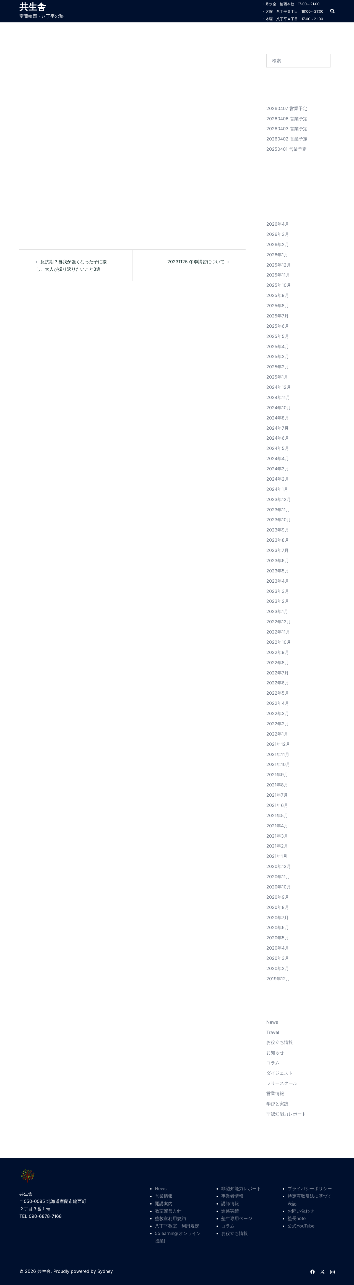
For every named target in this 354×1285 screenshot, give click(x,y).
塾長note (297, 1218)
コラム (273, 1062)
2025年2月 (277, 366)
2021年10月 (278, 764)
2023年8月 (277, 540)
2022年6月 (277, 682)
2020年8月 (277, 907)
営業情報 (275, 1093)
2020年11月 (278, 876)
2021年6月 (277, 805)
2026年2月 (277, 244)
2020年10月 (278, 887)
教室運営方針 (168, 1211)
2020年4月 (277, 948)
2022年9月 (277, 652)
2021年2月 (277, 846)
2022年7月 (277, 673)
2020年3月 (277, 958)
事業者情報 (232, 1196)
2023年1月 (277, 611)
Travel (272, 1032)
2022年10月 (278, 642)
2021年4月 (277, 825)
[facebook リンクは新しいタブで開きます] (312, 1271)
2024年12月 (278, 387)
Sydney (105, 1271)
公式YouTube (301, 1226)
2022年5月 (277, 693)
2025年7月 (277, 316)
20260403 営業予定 (287, 128)
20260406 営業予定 (287, 118)
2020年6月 (277, 927)
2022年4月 (277, 703)
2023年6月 (277, 560)
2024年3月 (277, 468)
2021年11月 (277, 754)
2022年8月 (277, 662)
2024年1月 (277, 489)
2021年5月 (277, 815)
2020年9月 (277, 897)
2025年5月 (277, 336)
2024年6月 (277, 438)
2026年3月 (277, 234)
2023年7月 (277, 550)
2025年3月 (277, 356)
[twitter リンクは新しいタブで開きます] (322, 1271)
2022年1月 (277, 734)
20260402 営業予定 (287, 139)
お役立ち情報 (279, 1042)
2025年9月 (277, 295)
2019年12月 (278, 978)
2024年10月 (278, 407)
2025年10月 (278, 285)
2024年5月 (277, 448)
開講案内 (164, 1203)
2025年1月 (277, 377)
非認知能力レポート (286, 1114)
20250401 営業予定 (286, 149)
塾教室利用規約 (170, 1218)
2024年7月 (277, 428)
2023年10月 (278, 519)
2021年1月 (276, 856)
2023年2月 (277, 601)
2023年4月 (277, 581)
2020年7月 (277, 917)
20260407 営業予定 (286, 108)
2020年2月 (277, 968)
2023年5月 (277, 571)
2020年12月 (278, 866)
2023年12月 (278, 499)
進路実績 (230, 1211)
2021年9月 (277, 774)
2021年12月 (278, 744)
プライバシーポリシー (310, 1188)
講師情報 (230, 1203)
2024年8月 (277, 418)
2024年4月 (277, 458)
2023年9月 (277, 530)
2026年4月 (277, 224)
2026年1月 (277, 254)
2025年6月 (277, 326)
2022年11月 (278, 632)
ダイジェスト (279, 1073)
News (272, 1022)
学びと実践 (277, 1103)
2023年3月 (277, 591)
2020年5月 (277, 937)
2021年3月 (277, 836)
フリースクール (281, 1083)
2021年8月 (277, 785)
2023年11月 (278, 509)
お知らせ (275, 1052)
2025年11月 (278, 275)
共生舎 (32, 7)
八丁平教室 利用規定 (177, 1226)
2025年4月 (277, 346)
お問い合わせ (301, 1211)
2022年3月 (277, 713)
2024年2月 (277, 479)
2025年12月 (278, 265)
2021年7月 (277, 795)
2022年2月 (277, 723)
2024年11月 (278, 397)
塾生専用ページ (236, 1218)
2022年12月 (278, 621)
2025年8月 (277, 305)
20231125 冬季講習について (196, 261)
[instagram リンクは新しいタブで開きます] (332, 1271)
